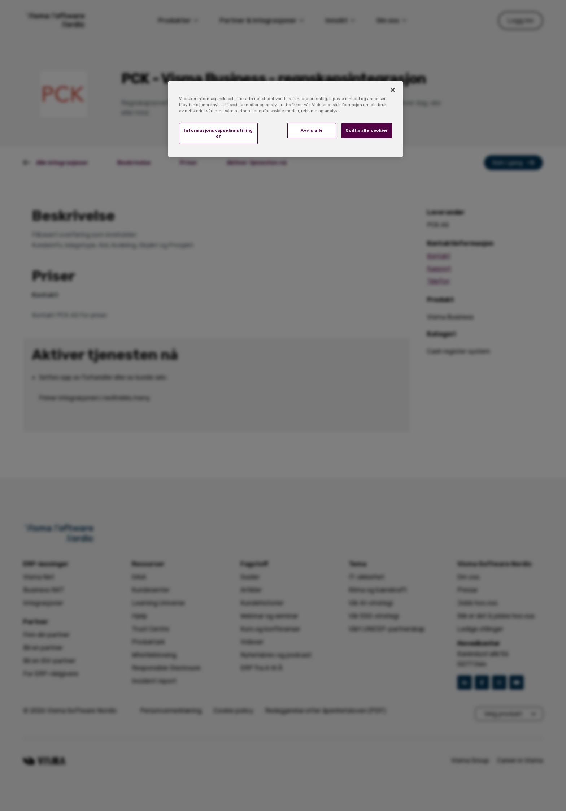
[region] (285, 119)
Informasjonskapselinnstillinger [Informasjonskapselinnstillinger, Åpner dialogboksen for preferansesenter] (218, 133)
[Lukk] (393, 90)
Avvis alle (312, 130)
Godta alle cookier (366, 130)
